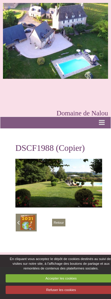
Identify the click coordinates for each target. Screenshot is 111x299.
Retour (59, 222)
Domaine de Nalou (82, 113)
